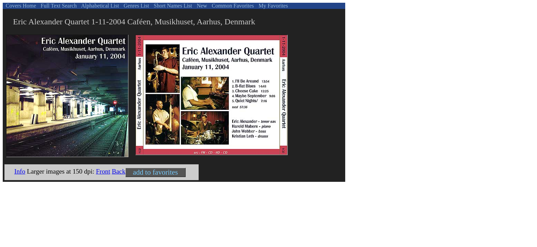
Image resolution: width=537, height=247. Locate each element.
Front (103, 171)
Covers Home (20, 6)
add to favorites (155, 172)
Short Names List (172, 6)
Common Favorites (232, 6)
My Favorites (272, 6)
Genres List (135, 6)
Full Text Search (58, 6)
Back (118, 171)
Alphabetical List (99, 6)
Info (19, 171)
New (201, 6)
